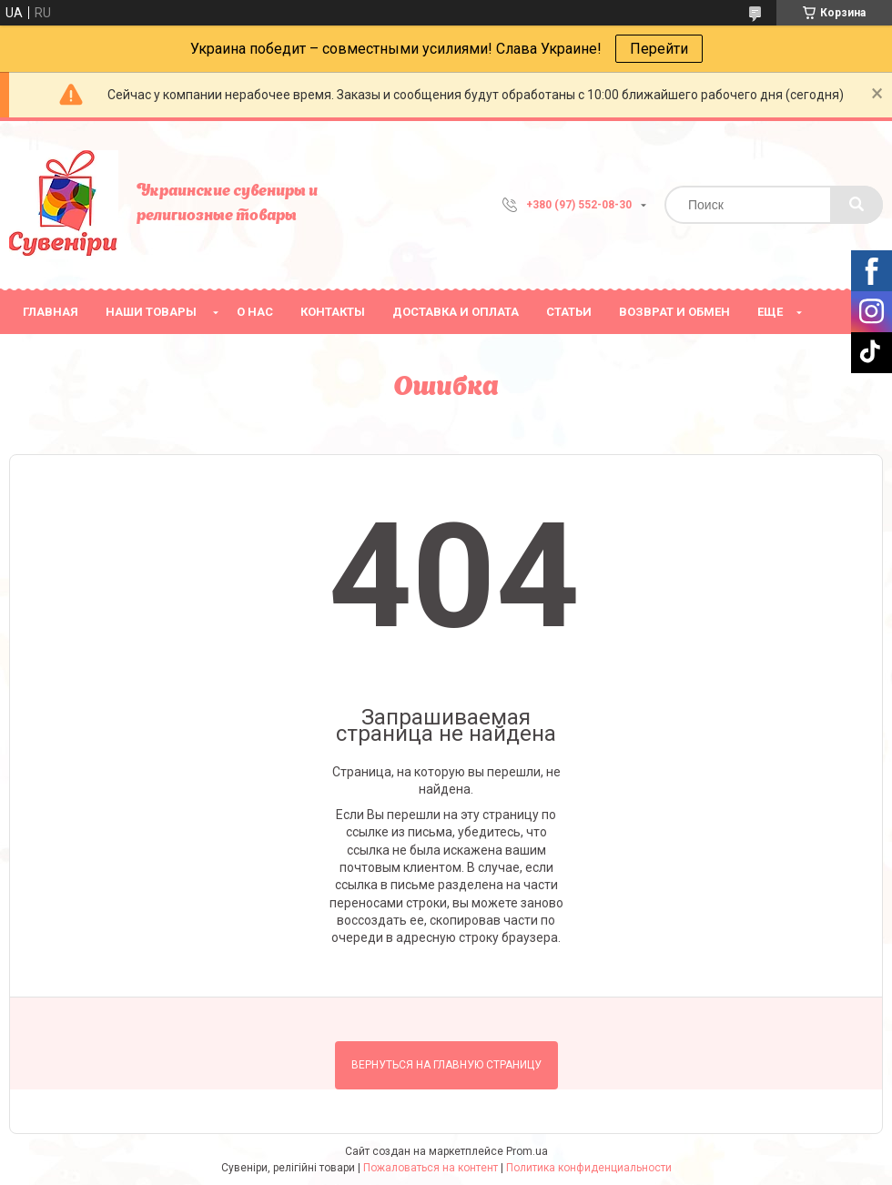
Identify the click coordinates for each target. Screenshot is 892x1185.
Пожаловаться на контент (430, 1167)
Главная (50, 312)
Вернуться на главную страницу (446, 1064)
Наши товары (151, 312)
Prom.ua (527, 1151)
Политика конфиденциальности (589, 1167)
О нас (255, 312)
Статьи (569, 312)
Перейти (659, 48)
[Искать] (856, 205)
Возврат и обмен (674, 312)
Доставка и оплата (455, 312)
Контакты (332, 312)
